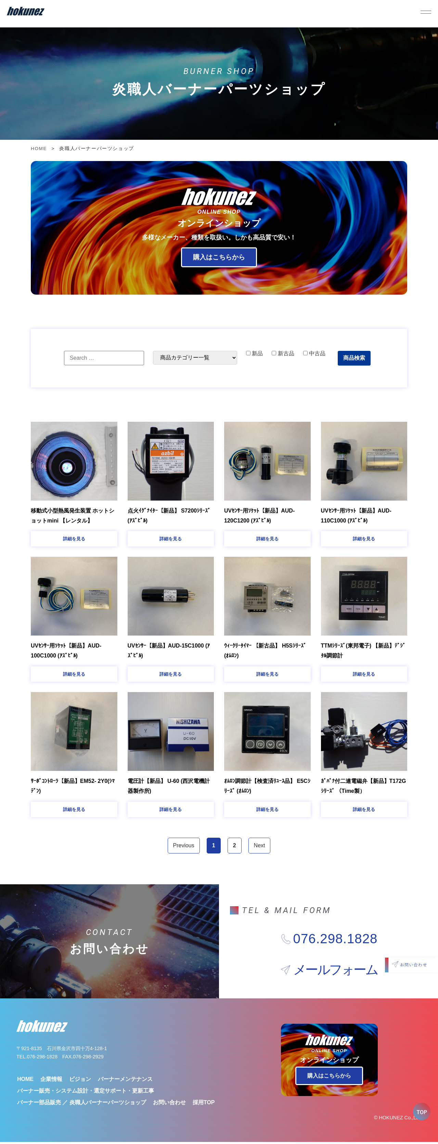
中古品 (314, 353)
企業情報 (51, 1081)
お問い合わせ (169, 1104)
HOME (39, 148)
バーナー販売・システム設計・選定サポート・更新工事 (85, 1092)
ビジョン (80, 1081)
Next (259, 847)
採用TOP (204, 1104)
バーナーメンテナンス (125, 1081)
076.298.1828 (335, 940)
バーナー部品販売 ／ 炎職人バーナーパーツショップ (81, 1104)
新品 (254, 353)
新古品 (283, 353)
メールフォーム (335, 971)
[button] (74, 539)
